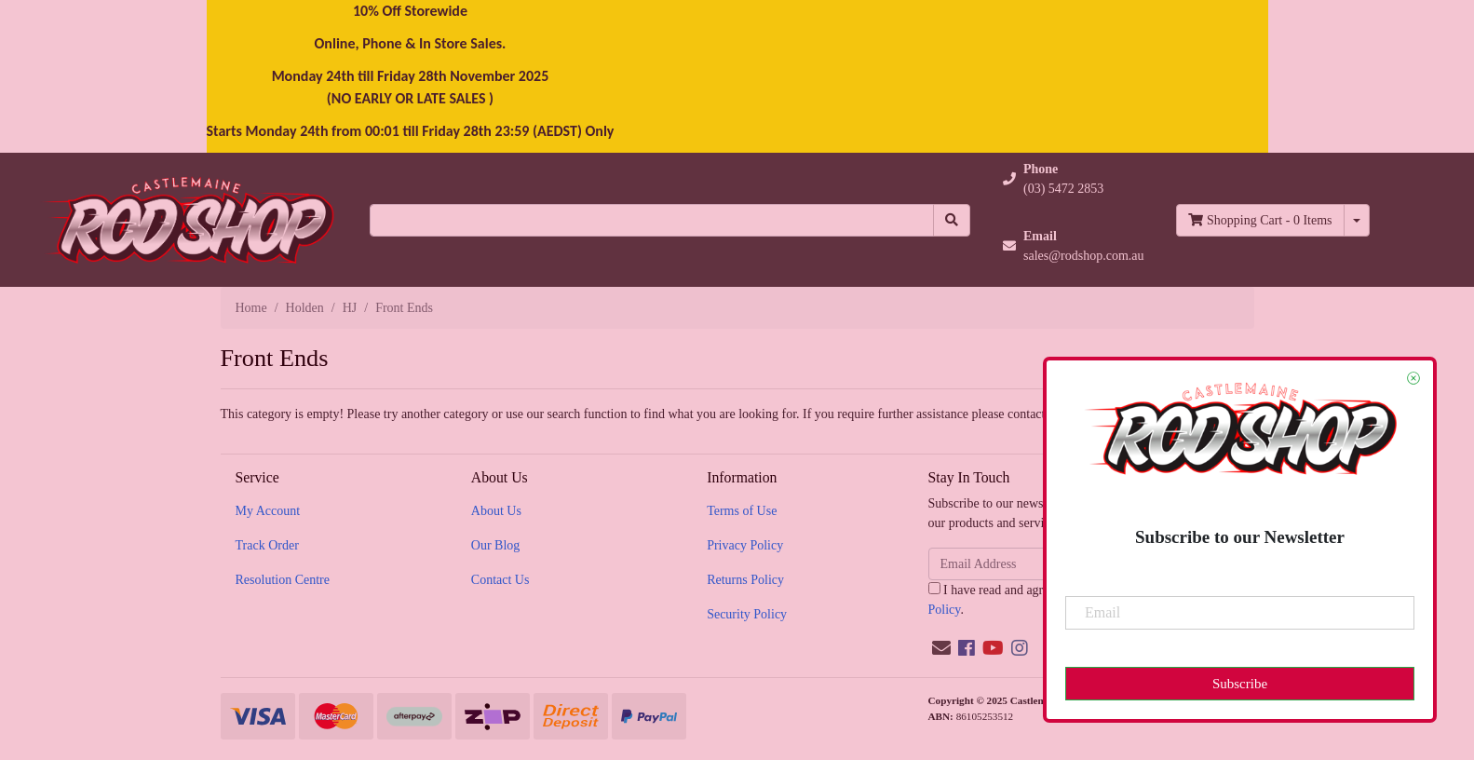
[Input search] (652, 220)
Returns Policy (745, 580)
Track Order (267, 545)
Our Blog (496, 545)
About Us (496, 511)
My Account (268, 511)
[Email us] (941, 648)
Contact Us (500, 580)
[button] (1073, 179)
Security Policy (747, 614)
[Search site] (951, 220)
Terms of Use (742, 511)
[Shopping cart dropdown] (1357, 220)
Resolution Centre (283, 580)
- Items (1260, 220)
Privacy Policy (745, 545)
